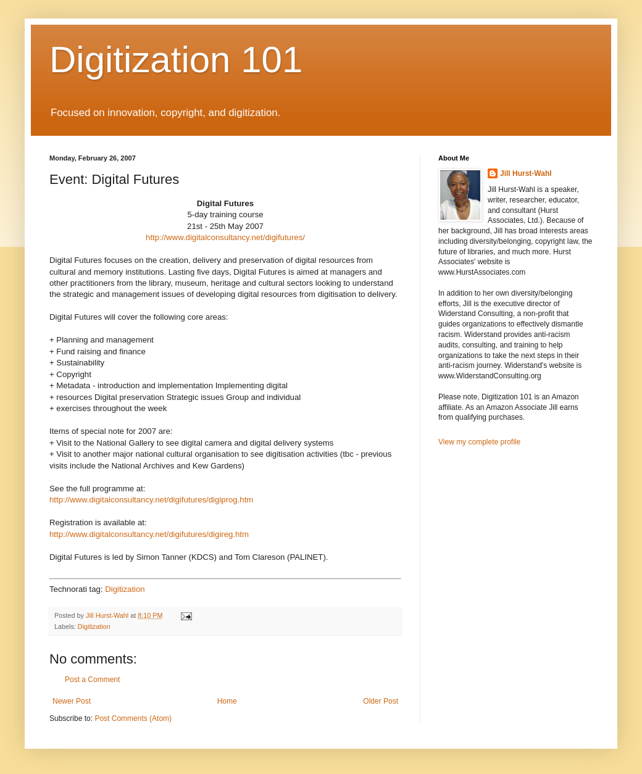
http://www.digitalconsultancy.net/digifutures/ (225, 237)
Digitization (125, 589)
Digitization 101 (175, 59)
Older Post (380, 701)
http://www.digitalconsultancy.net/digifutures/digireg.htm (149, 534)
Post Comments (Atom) (133, 718)
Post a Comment (92, 679)
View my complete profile (479, 442)
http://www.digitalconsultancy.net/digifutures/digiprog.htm (151, 499)
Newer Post (71, 701)
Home (227, 701)
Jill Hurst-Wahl (526, 173)
